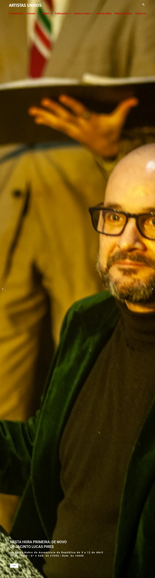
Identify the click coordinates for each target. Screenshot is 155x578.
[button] (143, 4)
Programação (16, 13)
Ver (14, 565)
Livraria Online (104, 13)
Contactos (140, 13)
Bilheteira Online (123, 13)
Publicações (63, 13)
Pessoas (32, 13)
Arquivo (46, 13)
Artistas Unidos (83, 13)
